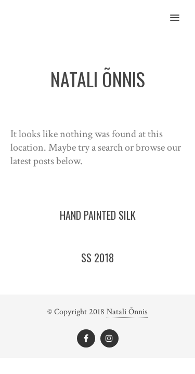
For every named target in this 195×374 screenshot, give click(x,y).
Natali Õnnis (127, 311)
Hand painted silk (98, 215)
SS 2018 (97, 257)
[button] (180, 11)
